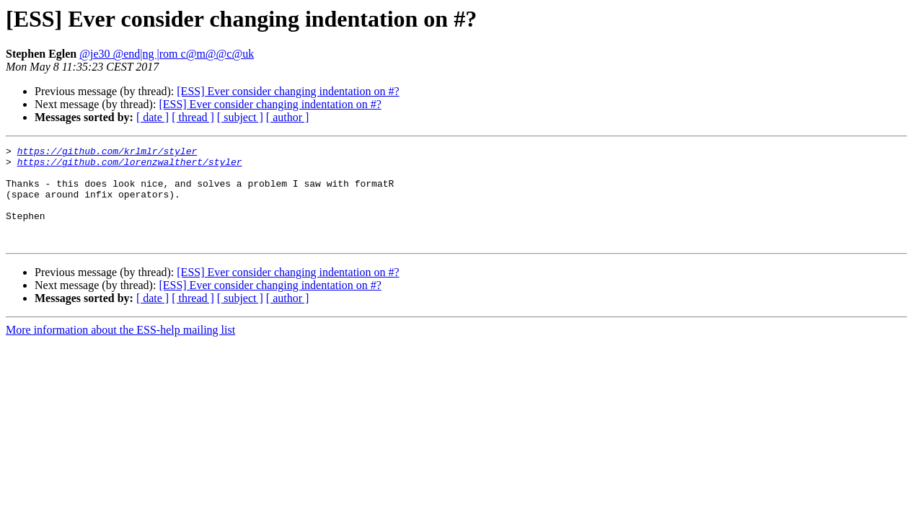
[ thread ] (193, 117)
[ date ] (152, 117)
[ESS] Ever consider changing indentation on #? (288, 91)
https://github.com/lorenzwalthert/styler (129, 165)
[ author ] (287, 117)
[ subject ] (240, 117)
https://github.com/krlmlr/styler (107, 152)
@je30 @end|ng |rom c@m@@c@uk (166, 54)
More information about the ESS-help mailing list (120, 349)
